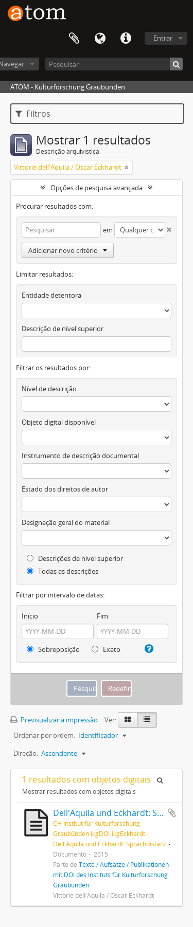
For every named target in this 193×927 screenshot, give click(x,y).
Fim (102, 616)
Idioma (100, 38)
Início (30, 616)
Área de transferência (74, 38)
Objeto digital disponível (59, 422)
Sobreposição (53, 649)
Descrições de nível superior (75, 558)
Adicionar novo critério (67, 250)
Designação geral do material (66, 522)
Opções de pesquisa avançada (96, 187)
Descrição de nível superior (62, 328)
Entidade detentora (51, 295)
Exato (106, 649)
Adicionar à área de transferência (172, 813)
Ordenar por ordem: (44, 735)
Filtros (32, 113)
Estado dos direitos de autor (65, 489)
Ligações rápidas (125, 38)
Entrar (162, 38)
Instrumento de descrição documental (80, 455)
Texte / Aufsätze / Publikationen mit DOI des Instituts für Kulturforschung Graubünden (111, 874)
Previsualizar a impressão (54, 719)
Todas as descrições (62, 571)
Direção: (25, 753)
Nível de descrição (49, 388)
